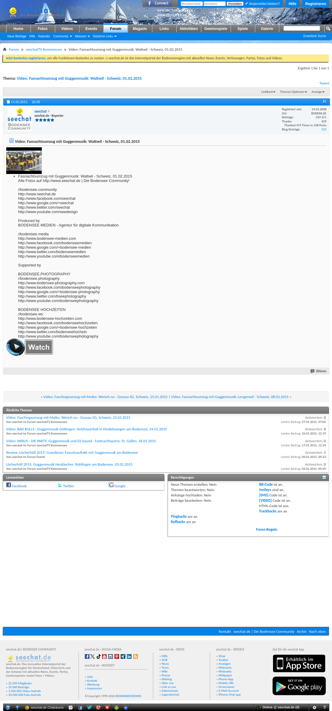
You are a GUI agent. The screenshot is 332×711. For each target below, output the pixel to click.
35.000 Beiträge (18, 687)
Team (165, 668)
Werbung (93, 684)
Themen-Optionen (292, 92)
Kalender (44, 36)
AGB (164, 660)
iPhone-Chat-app (229, 694)
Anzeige (317, 92)
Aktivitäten (189, 29)
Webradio (225, 671)
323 (323, 129)
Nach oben (317, 631)
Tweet (324, 83)
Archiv (302, 631)
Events (91, 29)
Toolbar (223, 660)
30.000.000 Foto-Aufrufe (24, 695)
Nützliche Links (103, 36)
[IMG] (264, 495)
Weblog (167, 679)
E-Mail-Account (228, 691)
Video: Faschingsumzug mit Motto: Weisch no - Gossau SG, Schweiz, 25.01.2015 (106, 396)
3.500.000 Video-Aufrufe (24, 691)
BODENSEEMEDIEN (128, 696)
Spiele (242, 29)
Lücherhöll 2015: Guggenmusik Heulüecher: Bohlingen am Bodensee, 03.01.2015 (69, 464)
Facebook (19, 486)
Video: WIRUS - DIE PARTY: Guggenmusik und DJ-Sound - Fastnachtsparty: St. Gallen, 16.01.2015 (81, 441)
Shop (221, 656)
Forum (115, 29)
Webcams (225, 668)
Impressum (94, 688)
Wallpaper (225, 675)
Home (18, 29)
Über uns (168, 683)
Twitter (68, 486)
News (165, 664)
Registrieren (315, 4)
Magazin (140, 29)
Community (60, 36)
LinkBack (267, 92)
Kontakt (225, 631)
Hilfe (292, 4)
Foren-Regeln (266, 529)
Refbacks (178, 522)
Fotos (43, 29)
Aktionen (81, 36)
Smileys (265, 490)
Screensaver (226, 687)
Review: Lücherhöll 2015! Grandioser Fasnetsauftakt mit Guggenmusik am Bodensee (72, 452)
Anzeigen (224, 664)
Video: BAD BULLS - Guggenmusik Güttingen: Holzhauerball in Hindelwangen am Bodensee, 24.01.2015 (86, 429)
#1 (324, 101)
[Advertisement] (166, 580)
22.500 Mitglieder (20, 683)
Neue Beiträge (16, 36)
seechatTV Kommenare (44, 49)
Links (164, 29)
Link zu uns (169, 687)
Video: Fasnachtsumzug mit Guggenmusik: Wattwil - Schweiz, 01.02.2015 (79, 78)
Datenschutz (170, 691)
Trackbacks (267, 511)
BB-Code (266, 484)
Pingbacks (179, 516)
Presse (166, 675)
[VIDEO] (265, 500)
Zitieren (318, 371)
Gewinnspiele (215, 29)
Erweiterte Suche (315, 36)
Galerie (267, 29)
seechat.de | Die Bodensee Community (263, 631)
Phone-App (225, 679)
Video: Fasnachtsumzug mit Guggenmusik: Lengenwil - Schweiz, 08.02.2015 (229, 396)
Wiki (164, 671)
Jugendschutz (170, 694)
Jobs (90, 677)
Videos (67, 29)
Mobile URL (226, 683)
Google (119, 486)
